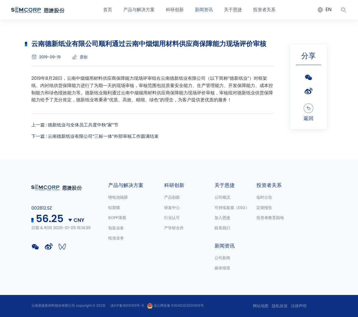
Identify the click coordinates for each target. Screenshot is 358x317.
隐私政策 (280, 306)
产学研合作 (174, 228)
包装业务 (116, 228)
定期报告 (264, 208)
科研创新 (175, 10)
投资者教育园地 (270, 218)
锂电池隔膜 (118, 198)
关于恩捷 (233, 10)
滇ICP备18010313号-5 (127, 305)
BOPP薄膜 (117, 218)
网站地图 (260, 306)
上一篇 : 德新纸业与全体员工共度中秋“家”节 (74, 125)
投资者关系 (264, 10)
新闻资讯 (204, 10)
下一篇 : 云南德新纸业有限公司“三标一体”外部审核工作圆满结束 (95, 136)
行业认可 (172, 218)
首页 (107, 10)
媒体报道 (222, 268)
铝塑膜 (114, 208)
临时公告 (264, 198)
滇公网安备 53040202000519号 (175, 305)
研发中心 (172, 208)
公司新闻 (222, 258)
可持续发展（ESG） (232, 208)
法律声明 (299, 306)
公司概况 (222, 198)
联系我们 (222, 228)
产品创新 (172, 198)
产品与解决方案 (139, 10)
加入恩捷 (222, 218)
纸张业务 (116, 239)
